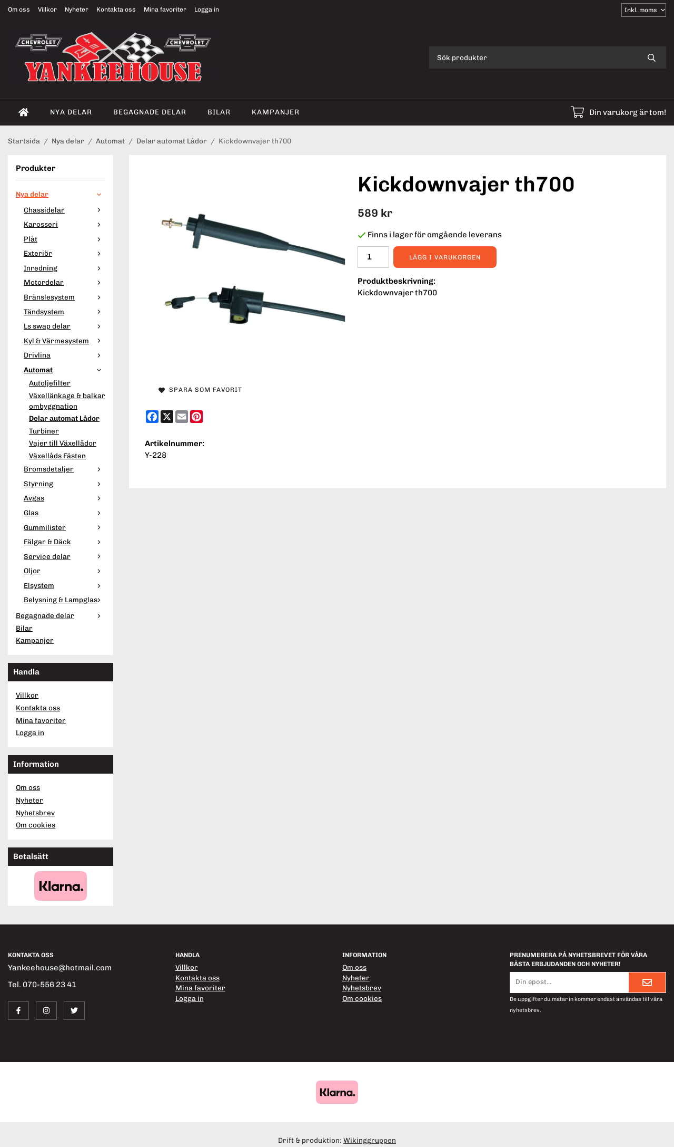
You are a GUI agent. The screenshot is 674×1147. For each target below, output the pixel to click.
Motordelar (64, 282)
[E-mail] (181, 416)
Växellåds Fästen (57, 455)
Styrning (64, 483)
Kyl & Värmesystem (64, 340)
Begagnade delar (149, 112)
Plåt (64, 239)
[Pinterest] (196, 416)
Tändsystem (64, 311)
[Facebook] (152, 416)
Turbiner (44, 431)
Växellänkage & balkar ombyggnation (67, 400)
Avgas (64, 498)
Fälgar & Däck (64, 541)
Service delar (64, 556)
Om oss (19, 9)
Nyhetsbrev (35, 812)
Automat (64, 369)
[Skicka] (647, 982)
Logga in (206, 9)
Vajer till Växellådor (62, 443)
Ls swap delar (64, 326)
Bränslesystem (64, 297)
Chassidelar (64, 210)
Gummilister (64, 527)
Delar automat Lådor (64, 418)
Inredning (64, 268)
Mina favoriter (165, 9)
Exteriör (64, 253)
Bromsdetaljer (64, 469)
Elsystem (64, 585)
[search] (651, 57)
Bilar (219, 112)
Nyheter (76, 9)
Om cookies (35, 825)
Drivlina (64, 355)
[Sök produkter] (533, 57)
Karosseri (64, 224)
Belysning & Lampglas (64, 599)
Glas (64, 512)
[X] (167, 416)
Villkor (47, 9)
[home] (23, 112)
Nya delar (71, 112)
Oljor (64, 570)
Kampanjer (276, 112)
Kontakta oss (116, 9)
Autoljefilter (50, 383)
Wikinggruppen (369, 1140)
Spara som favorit (200, 389)
